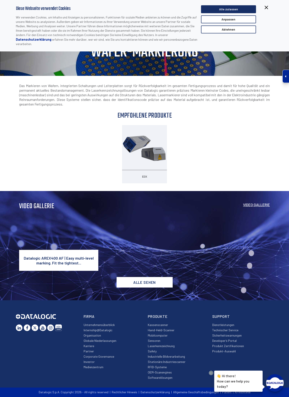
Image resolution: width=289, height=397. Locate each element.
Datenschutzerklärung (33, 39)
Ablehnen (228, 29)
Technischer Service (225, 330)
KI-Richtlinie (243, 392)
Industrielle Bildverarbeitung (166, 356)
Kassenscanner (158, 325)
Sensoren (154, 340)
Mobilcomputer (158, 335)
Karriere (89, 346)
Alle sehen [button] (144, 282)
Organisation (92, 335)
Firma (89, 316)
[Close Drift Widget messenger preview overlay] (211, 373)
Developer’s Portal (224, 340)
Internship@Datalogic (98, 330)
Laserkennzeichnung (161, 346)
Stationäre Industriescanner (166, 362)
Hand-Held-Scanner (161, 330)
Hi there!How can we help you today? (233, 380)
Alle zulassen (228, 9)
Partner (89, 351)
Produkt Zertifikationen (228, 346)
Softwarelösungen (160, 377)
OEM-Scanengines (160, 372)
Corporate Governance (99, 356)
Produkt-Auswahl (224, 351)
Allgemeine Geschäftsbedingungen (196, 392)
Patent (227, 392)
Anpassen (228, 19)
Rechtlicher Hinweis (124, 392)
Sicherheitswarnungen (227, 335)
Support (221, 316)
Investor (89, 362)
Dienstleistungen (223, 325)
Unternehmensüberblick (99, 325)
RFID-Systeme (157, 367)
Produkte (158, 316)
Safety (152, 351)
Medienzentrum (93, 367)
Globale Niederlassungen (100, 340)
